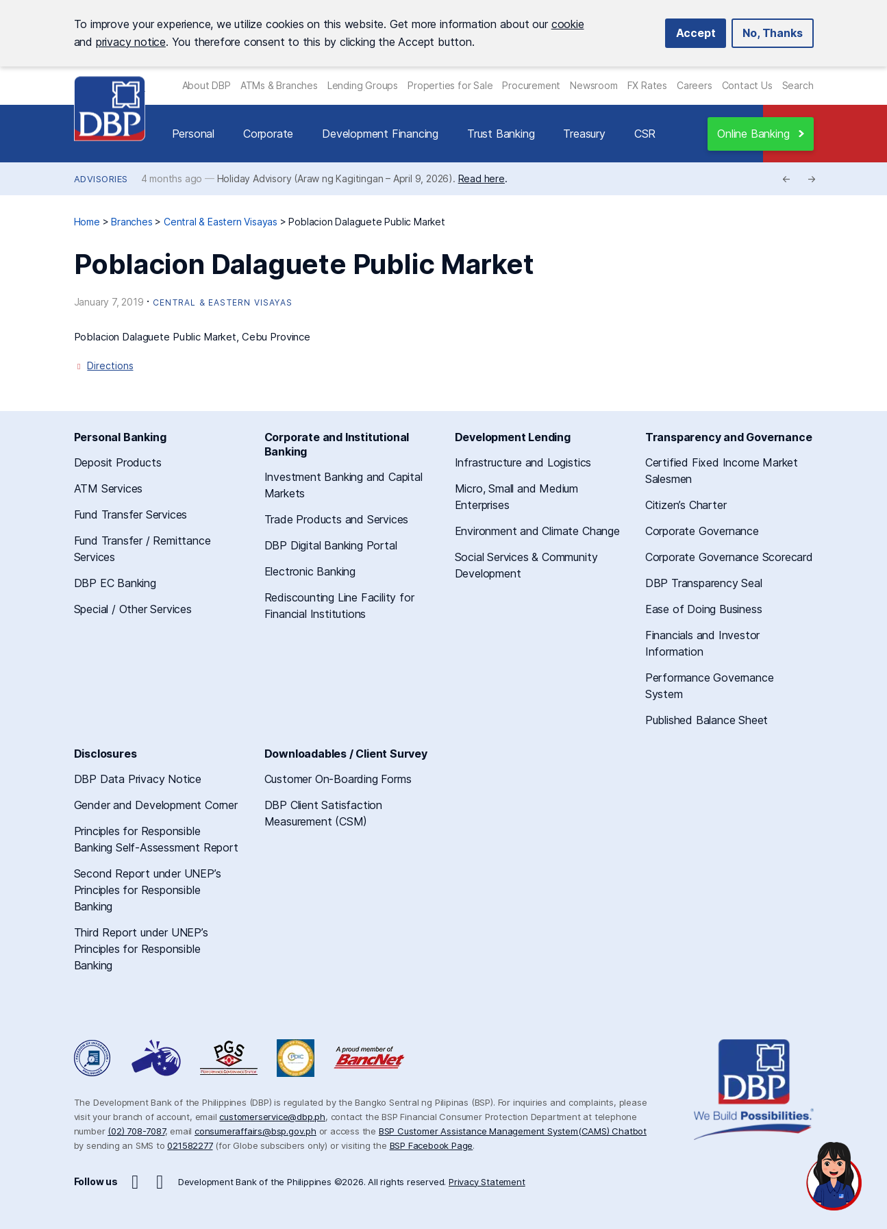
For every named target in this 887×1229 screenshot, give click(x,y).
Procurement (531, 85)
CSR (644, 133)
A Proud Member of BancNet (371, 1058)
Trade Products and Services (336, 519)
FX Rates (647, 85)
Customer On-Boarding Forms (338, 779)
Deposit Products (118, 462)
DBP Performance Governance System (229, 1058)
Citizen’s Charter (686, 505)
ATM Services (108, 488)
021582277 (189, 1145)
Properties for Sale (450, 85)
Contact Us (747, 85)
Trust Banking (500, 133)
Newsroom (593, 85)
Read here (481, 178)
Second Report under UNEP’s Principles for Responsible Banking (147, 890)
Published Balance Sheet (706, 720)
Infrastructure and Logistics (523, 462)
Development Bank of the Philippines (109, 108)
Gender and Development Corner (156, 805)
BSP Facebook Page (431, 1145)
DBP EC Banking (115, 583)
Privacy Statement (487, 1181)
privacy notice (131, 42)
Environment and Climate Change (537, 531)
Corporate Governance (702, 531)
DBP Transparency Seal (703, 583)
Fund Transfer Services (131, 514)
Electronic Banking (309, 571)
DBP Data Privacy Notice (137, 779)
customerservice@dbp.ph (272, 1116)
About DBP (206, 85)
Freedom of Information (93, 1058)
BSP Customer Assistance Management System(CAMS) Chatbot (513, 1131)
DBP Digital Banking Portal (330, 545)
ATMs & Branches (279, 85)
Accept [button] (696, 33)
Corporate (268, 133)
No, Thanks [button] (772, 33)
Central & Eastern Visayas (222, 302)
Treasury (584, 133)
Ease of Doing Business (703, 609)
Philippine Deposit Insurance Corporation (295, 1058)
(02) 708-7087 (136, 1131)
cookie (567, 24)
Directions (110, 365)
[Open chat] (834, 1176)
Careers (694, 85)
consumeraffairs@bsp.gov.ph (255, 1131)
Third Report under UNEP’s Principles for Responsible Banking (141, 949)
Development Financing (380, 133)
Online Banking (753, 133)
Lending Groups (362, 85)
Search (798, 85)
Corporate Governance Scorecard (729, 557)
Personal (193, 133)
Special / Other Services (133, 609)
